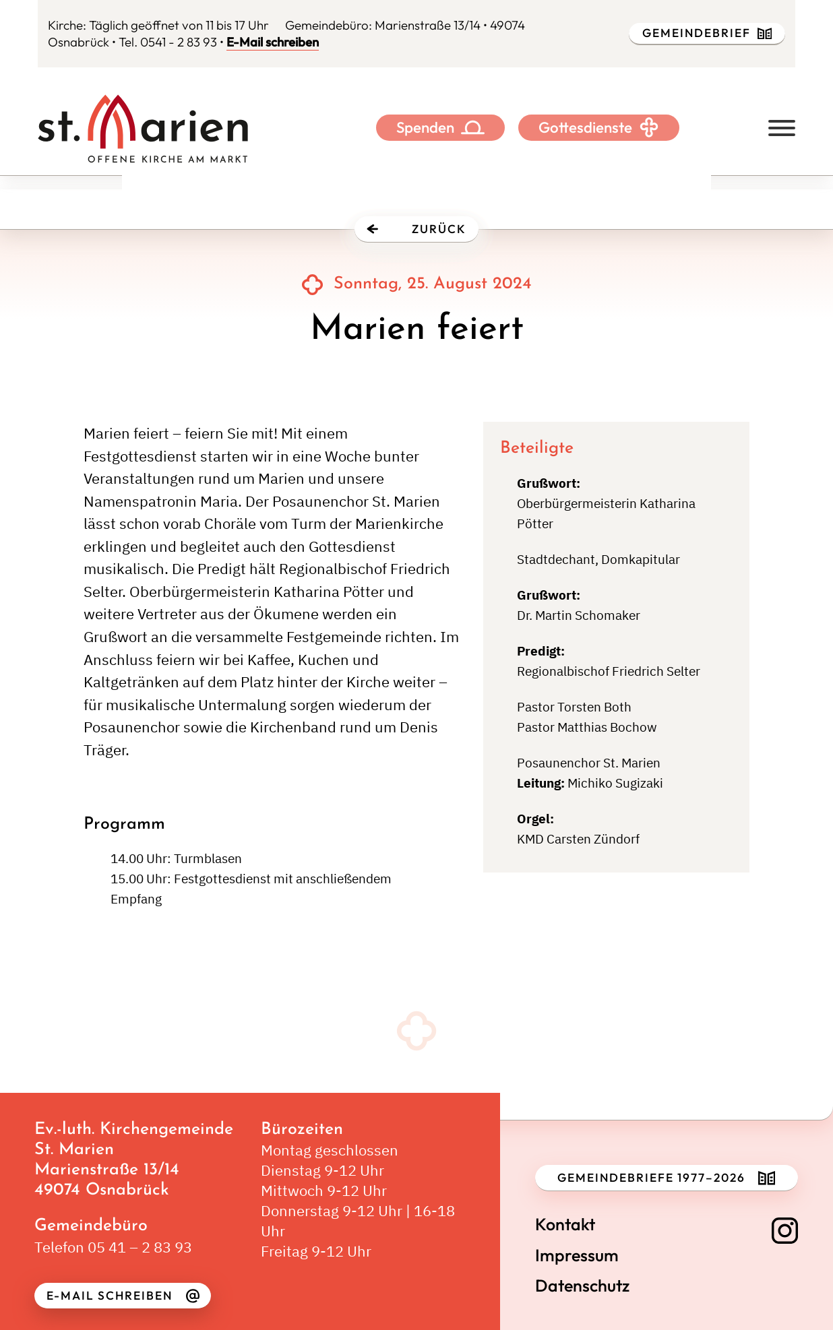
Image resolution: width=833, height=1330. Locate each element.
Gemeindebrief (707, 33)
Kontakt (565, 1224)
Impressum (577, 1255)
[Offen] (781, 128)
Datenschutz (582, 1286)
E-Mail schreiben (272, 42)
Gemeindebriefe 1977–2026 (666, 1177)
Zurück (416, 229)
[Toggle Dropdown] (473, 127)
